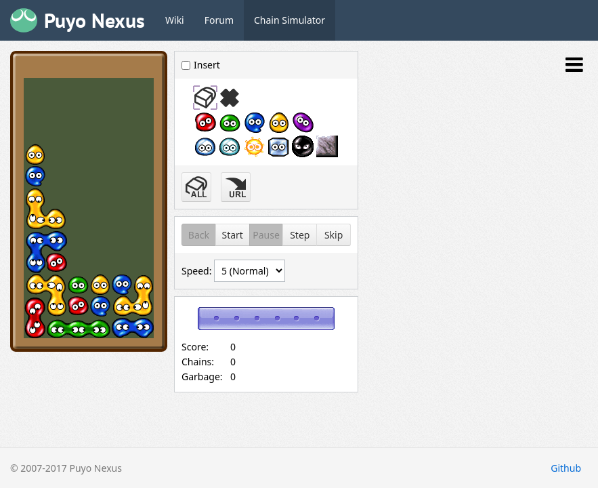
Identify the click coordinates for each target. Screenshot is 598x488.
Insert (200, 64)
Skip (333, 234)
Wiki (174, 20)
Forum (219, 20)
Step (299, 234)
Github (566, 468)
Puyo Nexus (94, 20)
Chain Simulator (289, 20)
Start (231, 234)
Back (198, 234)
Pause (266, 234)
